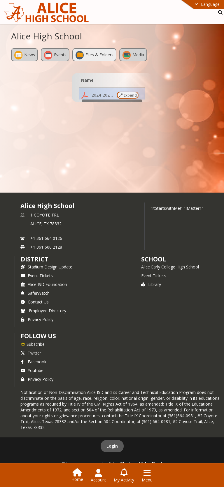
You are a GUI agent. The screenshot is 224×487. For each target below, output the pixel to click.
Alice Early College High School (170, 267)
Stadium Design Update (46, 267)
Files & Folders (94, 55)
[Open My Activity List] (124, 475)
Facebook (33, 361)
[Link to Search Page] (219, 12)
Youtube (32, 370)
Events (55, 55)
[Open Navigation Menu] (147, 475)
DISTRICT (34, 259)
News (24, 55)
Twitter (31, 353)
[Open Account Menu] (98, 475)
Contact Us (35, 302)
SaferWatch (35, 293)
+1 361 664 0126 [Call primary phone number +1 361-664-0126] (46, 238)
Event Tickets (37, 275)
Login (112, 446)
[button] (112, 95)
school (153, 259)
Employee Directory (43, 310)
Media (133, 55)
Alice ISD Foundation (44, 284)
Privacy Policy (37, 319)
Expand (128, 95)
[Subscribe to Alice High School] (33, 344)
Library (151, 284)
